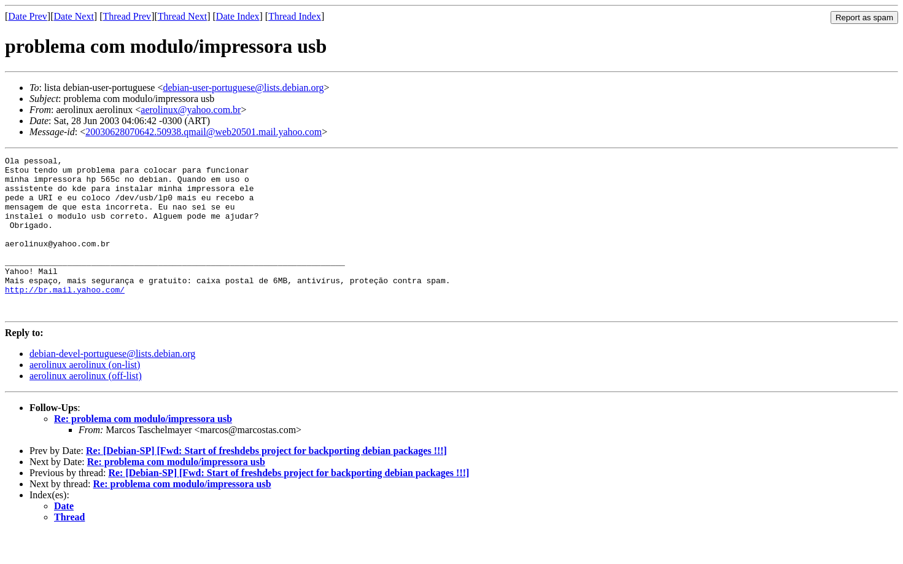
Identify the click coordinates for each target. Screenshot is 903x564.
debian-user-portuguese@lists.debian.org (243, 87)
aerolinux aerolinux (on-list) (84, 396)
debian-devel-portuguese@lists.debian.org (112, 385)
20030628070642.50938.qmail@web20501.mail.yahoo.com (203, 132)
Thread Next (182, 16)
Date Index (238, 16)
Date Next (74, 16)
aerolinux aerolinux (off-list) (85, 407)
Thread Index (294, 16)
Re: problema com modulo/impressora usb (143, 450)
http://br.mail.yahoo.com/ (65, 317)
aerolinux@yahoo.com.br (191, 109)
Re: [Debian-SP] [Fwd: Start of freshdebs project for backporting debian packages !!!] (266, 482)
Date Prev (27, 16)
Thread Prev (127, 16)
